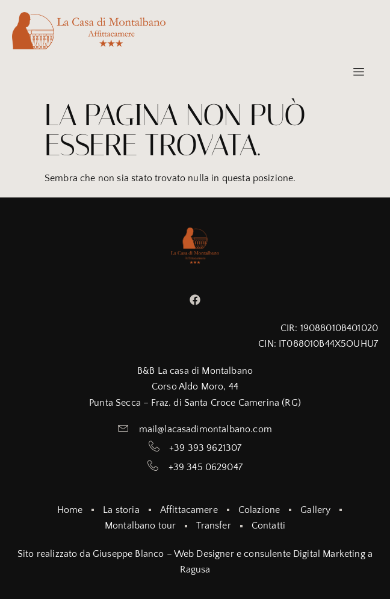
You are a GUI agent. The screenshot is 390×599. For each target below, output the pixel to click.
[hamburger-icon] (358, 72)
